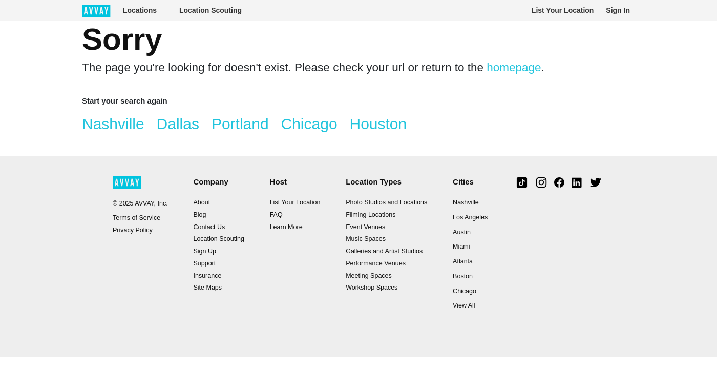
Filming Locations (370, 214)
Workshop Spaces (371, 287)
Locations (140, 10)
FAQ (276, 214)
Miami (461, 246)
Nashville (113, 123)
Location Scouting (210, 10)
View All (464, 305)
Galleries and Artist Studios (384, 251)
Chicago (309, 123)
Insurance (207, 275)
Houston (378, 123)
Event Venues (365, 227)
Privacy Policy (133, 230)
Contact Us (209, 227)
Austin (462, 232)
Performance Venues (376, 263)
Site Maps (207, 287)
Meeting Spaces (369, 275)
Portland (240, 123)
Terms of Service (136, 217)
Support (204, 263)
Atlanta (463, 261)
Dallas (178, 123)
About (201, 202)
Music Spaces (366, 238)
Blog (199, 214)
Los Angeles (470, 217)
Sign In (618, 10)
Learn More (286, 227)
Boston (463, 276)
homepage (514, 67)
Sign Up (204, 251)
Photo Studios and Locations (386, 202)
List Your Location (563, 10)
